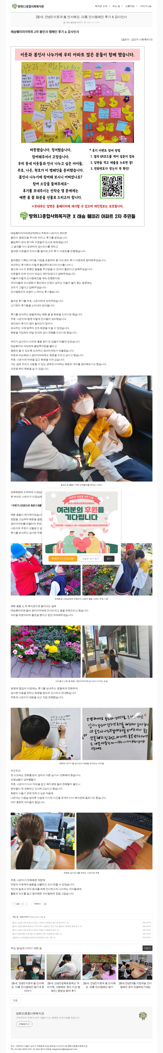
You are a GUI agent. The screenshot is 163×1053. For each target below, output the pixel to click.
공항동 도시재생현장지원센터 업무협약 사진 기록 (32, 938)
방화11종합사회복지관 (30, 1013)
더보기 (147, 948)
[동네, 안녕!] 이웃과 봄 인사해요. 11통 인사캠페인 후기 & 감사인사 (81, 17)
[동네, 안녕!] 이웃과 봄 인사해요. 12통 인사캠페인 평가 (34, 930)
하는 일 (117, 6)
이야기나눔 (146, 6)
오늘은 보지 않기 (90, 558)
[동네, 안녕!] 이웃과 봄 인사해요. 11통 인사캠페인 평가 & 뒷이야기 (39, 923)
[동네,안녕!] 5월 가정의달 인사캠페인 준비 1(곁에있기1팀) (35, 934)
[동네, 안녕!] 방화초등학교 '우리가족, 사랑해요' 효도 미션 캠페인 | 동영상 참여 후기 (45, 926)
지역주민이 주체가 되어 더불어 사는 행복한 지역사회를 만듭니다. (48, 1017)
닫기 (109, 558)
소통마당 (131, 6)
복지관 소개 (102, 6)
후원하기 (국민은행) (63, 558)
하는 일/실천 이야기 (74, 22)
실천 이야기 (24, 917)
